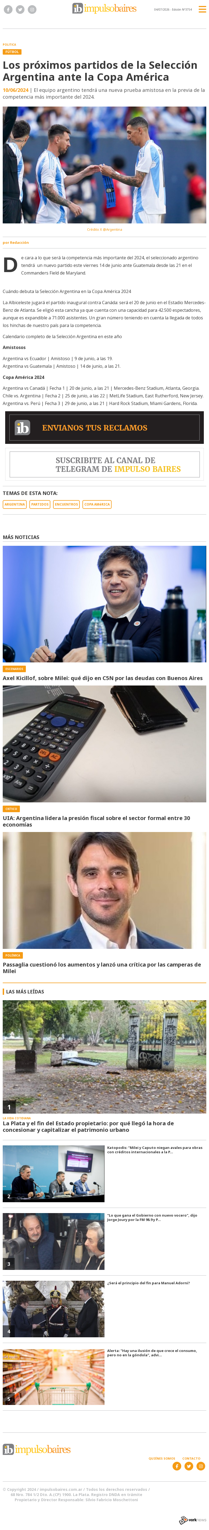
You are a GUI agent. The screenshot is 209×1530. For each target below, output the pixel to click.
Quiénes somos (162, 1458)
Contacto (191, 1458)
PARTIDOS (39, 504)
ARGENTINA (15, 504)
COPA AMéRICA (97, 504)
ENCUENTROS (66, 504)
